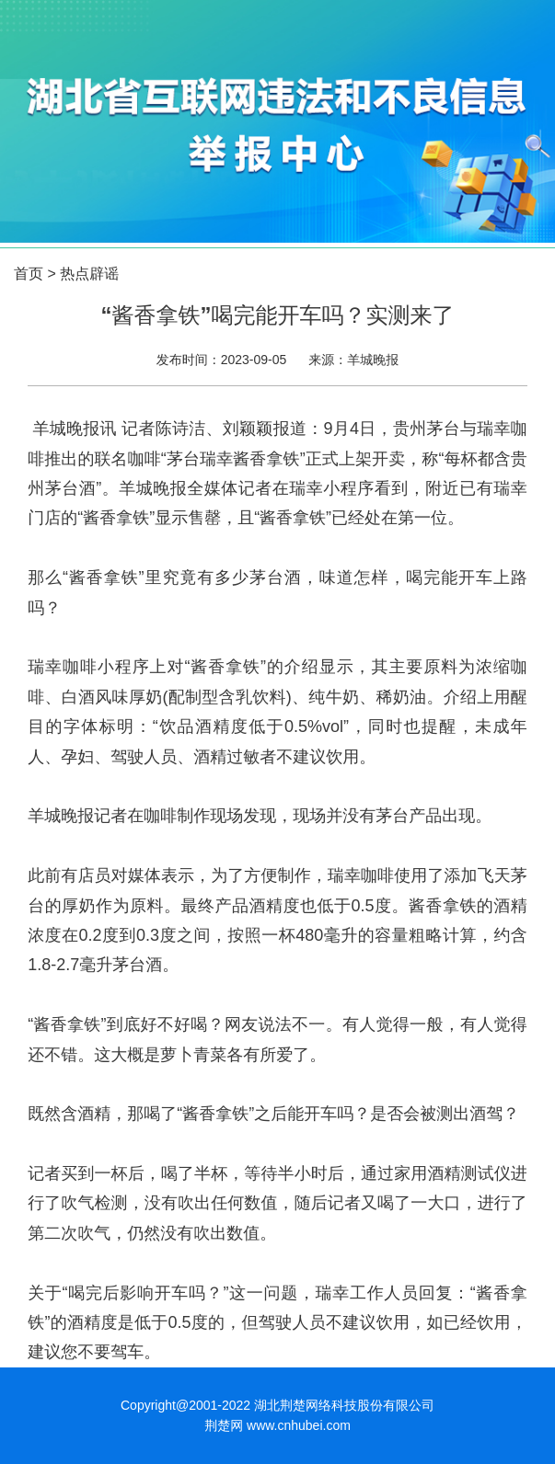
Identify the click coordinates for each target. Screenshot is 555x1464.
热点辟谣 (89, 273)
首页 (28, 273)
